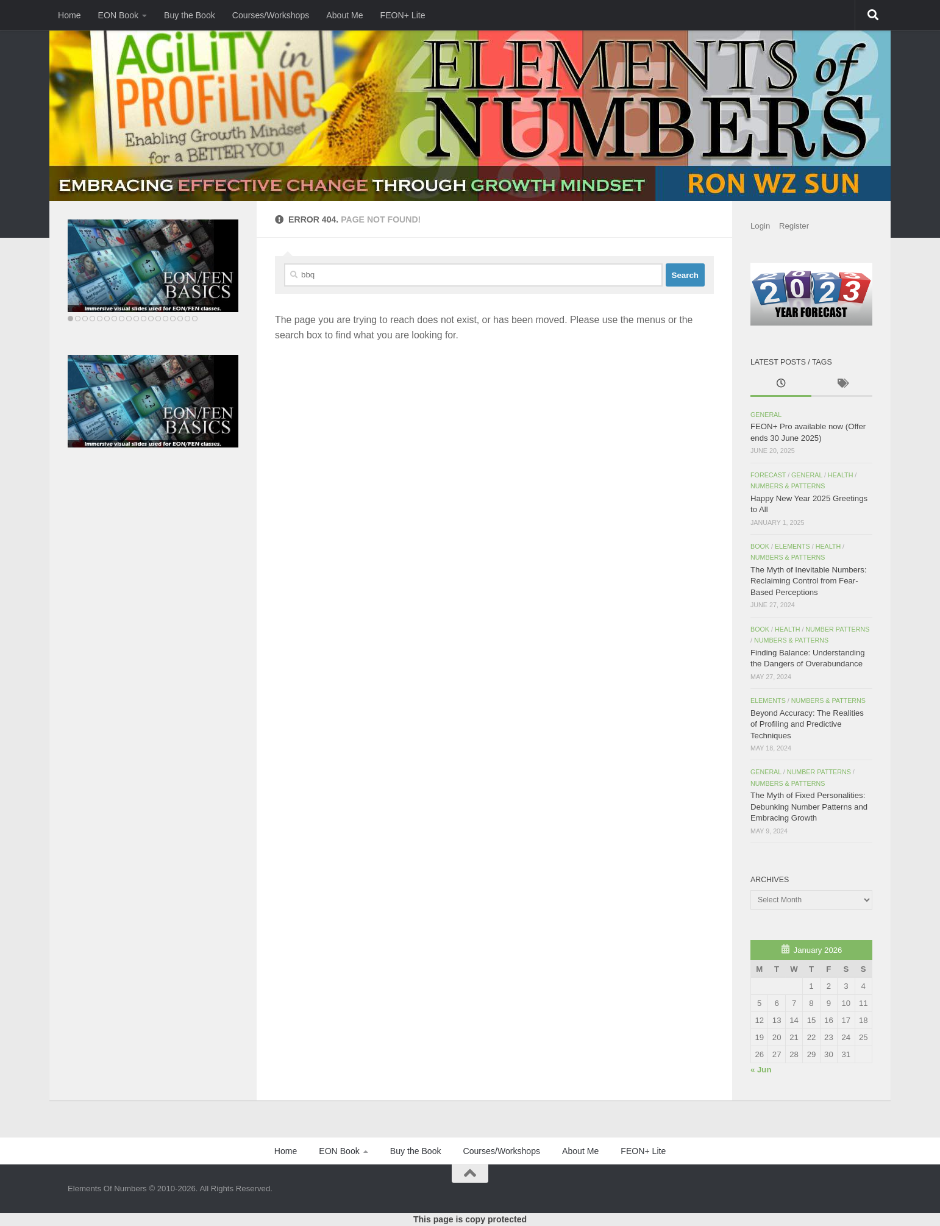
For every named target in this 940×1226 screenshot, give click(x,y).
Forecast (768, 475)
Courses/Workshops (271, 15)
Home (69, 15)
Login (760, 225)
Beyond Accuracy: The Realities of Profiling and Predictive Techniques (807, 724)
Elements (792, 546)
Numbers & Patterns (787, 486)
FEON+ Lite (402, 15)
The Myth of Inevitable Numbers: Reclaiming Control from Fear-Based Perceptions (808, 581)
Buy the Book (189, 15)
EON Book (118, 15)
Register (794, 225)
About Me (344, 15)
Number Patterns (837, 629)
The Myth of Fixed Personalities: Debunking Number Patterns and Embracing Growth (808, 806)
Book (759, 546)
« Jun (760, 1069)
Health (840, 475)
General (766, 414)
